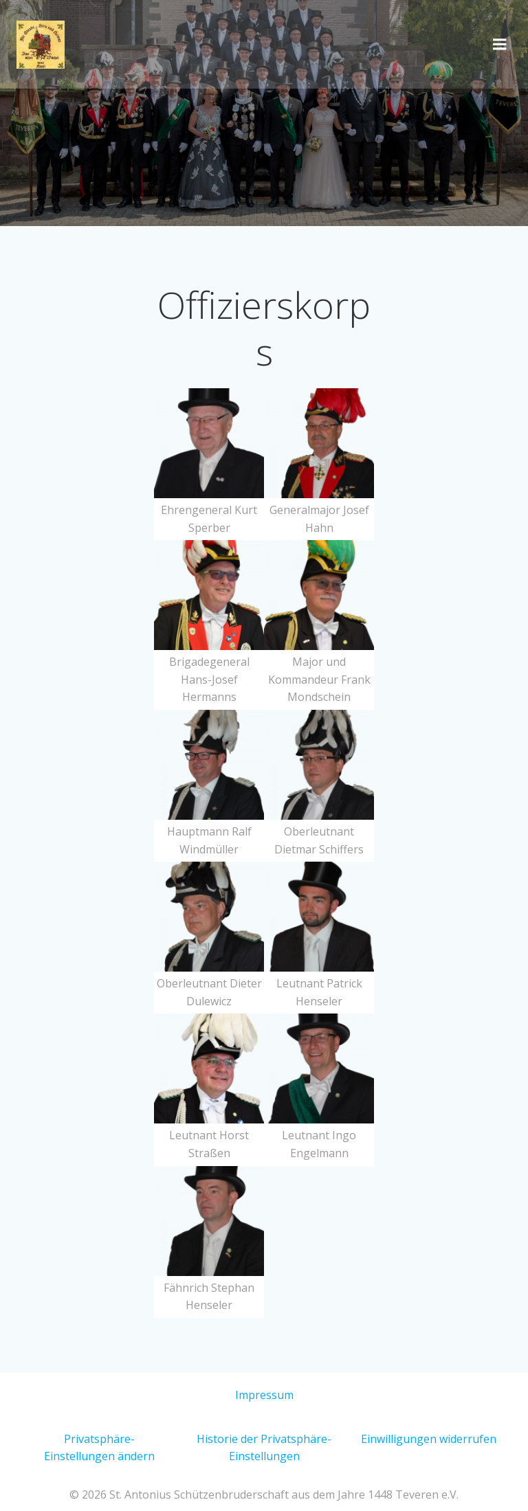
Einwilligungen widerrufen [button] (428, 1438)
